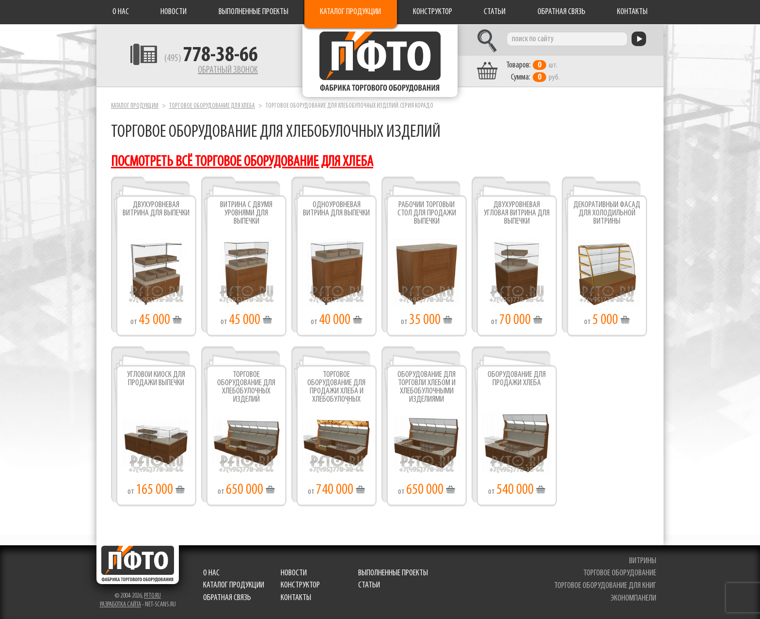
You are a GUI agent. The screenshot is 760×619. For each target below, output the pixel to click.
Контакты (632, 11)
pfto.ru (152, 596)
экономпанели (633, 598)
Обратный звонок (228, 70)
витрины (642, 561)
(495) (211, 59)
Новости (173, 11)
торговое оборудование (619, 573)
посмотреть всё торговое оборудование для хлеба (242, 162)
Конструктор (432, 11)
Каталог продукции (350, 11)
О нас (120, 11)
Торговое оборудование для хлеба (212, 106)
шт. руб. (533, 71)
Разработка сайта (120, 604)
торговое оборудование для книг (605, 585)
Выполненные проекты (253, 11)
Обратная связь (562, 11)
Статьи (495, 11)
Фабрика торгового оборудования (380, 60)
